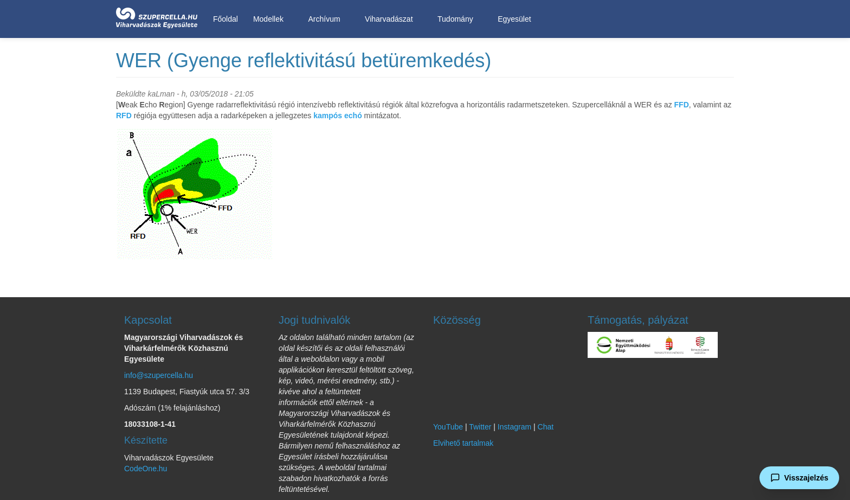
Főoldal (225, 19)
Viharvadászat (390, 19)
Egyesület (516, 19)
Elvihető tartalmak (463, 443)
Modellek (270, 19)
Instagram (514, 426)
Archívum (325, 19)
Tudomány (457, 19)
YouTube (448, 426)
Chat (546, 426)
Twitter (480, 426)
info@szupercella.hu (158, 375)
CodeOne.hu (145, 468)
